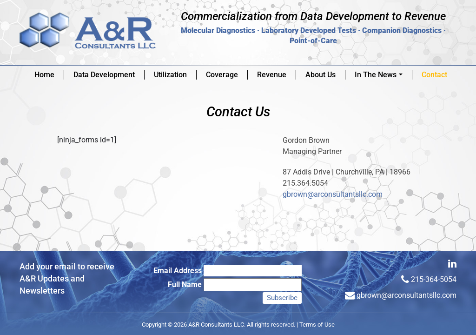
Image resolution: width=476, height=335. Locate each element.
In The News (380, 75)
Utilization (170, 74)
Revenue (271, 74)
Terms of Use (317, 324)
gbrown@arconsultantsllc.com (333, 194)
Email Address (177, 270)
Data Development (104, 74)
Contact (434, 74)
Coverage (222, 74)
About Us (320, 74)
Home (44, 74)
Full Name (185, 284)
